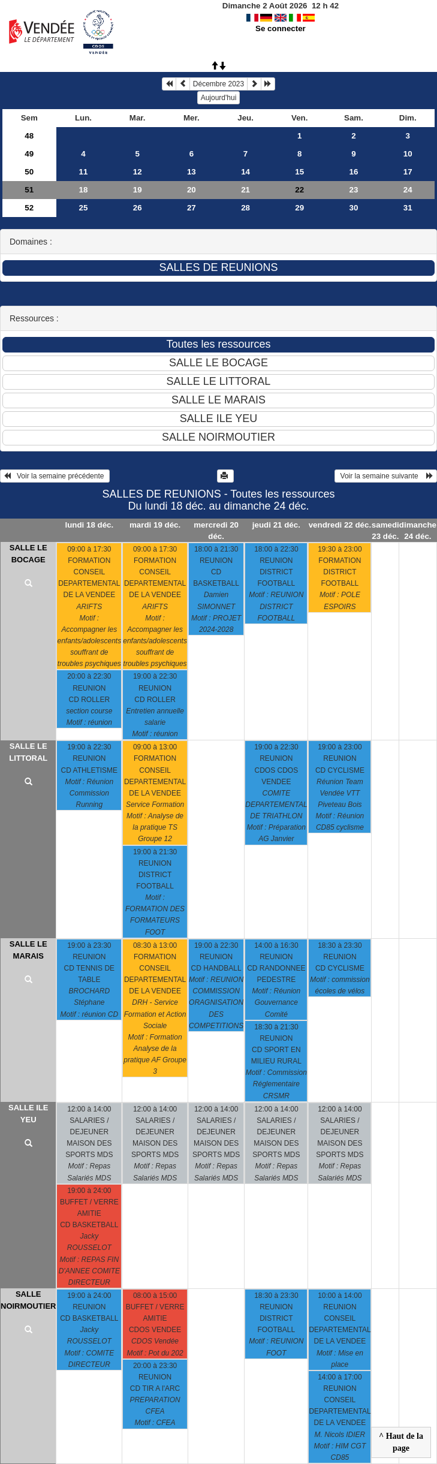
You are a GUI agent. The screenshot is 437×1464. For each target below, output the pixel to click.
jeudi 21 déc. (276, 524)
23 (353, 189)
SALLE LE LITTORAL (28, 752)
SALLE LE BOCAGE (28, 553)
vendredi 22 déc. (340, 524)
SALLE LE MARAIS (28, 949)
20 (191, 189)
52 (29, 207)
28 (245, 207)
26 (137, 207)
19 (137, 189)
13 (191, 171)
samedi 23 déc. (385, 530)
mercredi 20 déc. (216, 530)
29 (299, 207)
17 (407, 171)
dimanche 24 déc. (417, 530)
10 (407, 153)
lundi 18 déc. (89, 524)
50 (29, 171)
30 (353, 207)
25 (83, 207)
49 (29, 153)
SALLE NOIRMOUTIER (28, 1300)
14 (245, 171)
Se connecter (280, 28)
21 (245, 189)
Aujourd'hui (219, 98)
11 (83, 171)
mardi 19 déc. (154, 524)
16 (353, 171)
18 (83, 189)
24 (407, 189)
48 (29, 135)
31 (407, 207)
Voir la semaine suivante (385, 476)
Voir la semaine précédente (55, 476)
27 (191, 207)
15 (299, 171)
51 (29, 189)
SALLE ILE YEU (28, 1113)
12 (137, 171)
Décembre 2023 (218, 84)
